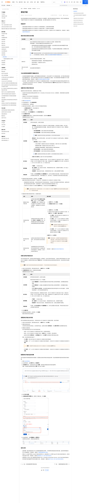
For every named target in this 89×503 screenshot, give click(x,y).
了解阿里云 (42, 2)
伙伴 (35, 2)
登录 (85, 2)
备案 (74, 2)
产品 (17, 2)
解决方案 (21, 2)
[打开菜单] (2, 2)
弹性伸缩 (8, 5)
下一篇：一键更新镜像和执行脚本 (61, 464)
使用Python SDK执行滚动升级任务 (55, 459)
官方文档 (3, 5)
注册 (80, 2)
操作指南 (29, 8)
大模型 (13, 2)
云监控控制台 (27, 361)
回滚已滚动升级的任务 (59, 248)
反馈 (46, 470)
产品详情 (60, 15)
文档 (71, 2)
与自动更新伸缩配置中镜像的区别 (55, 54)
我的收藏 (66, 15)
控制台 (77, 2)
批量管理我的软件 (26, 31)
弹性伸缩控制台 (27, 100)
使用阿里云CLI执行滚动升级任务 (44, 455)
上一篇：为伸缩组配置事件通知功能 (29, 464)
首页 (21, 8)
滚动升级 (34, 8)
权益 (25, 2)
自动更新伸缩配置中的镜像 (43, 79)
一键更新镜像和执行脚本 (43, 452)
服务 (38, 2)
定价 (28, 2)
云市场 (31, 2)
